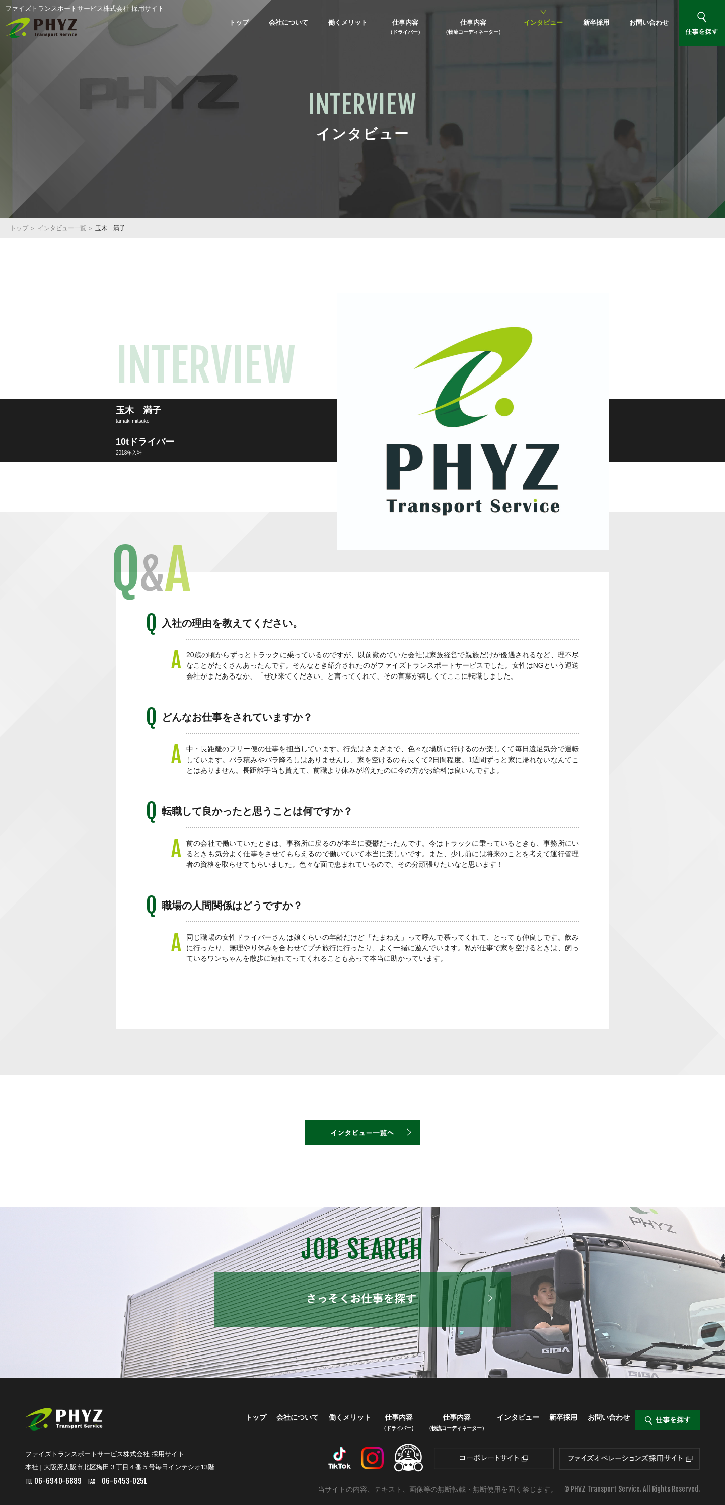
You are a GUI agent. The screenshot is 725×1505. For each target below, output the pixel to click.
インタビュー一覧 (62, 228)
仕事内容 (405, 27)
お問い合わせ (649, 22)
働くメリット (348, 22)
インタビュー (543, 22)
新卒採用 (596, 22)
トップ (239, 22)
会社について (288, 22)
